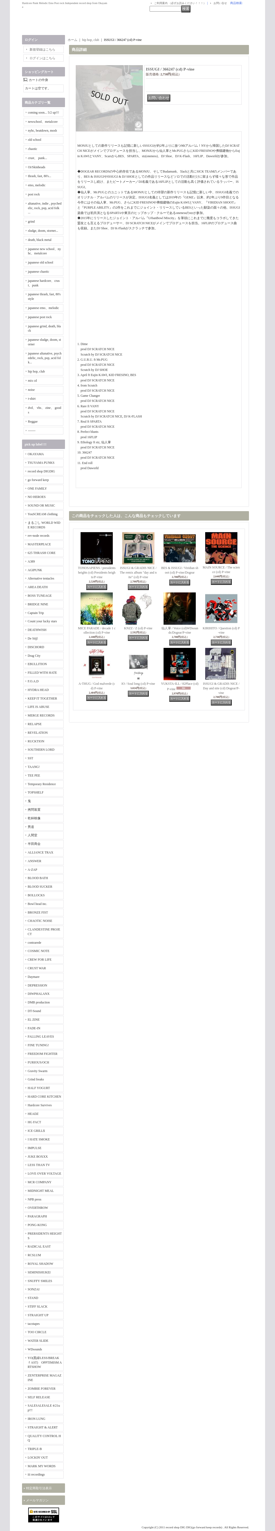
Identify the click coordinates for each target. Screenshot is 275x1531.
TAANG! (34, 767)
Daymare (33, 977)
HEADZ (33, 1114)
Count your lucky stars (42, 621)
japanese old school (40, 262)
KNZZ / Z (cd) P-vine (138, 628)
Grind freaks (36, 1079)
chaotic (32, 149)
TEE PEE (34, 775)
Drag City (34, 656)
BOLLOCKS (36, 895)
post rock (34, 194)
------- (31, 431)
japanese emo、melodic (43, 308)
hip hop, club (36, 371)
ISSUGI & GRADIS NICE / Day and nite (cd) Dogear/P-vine (221, 688)
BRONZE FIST (38, 912)
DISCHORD (36, 647)
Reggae (33, 421)
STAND (33, 1298)
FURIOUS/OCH (38, 1062)
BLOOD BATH (38, 878)
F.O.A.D (33, 681)
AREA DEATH (38, 587)
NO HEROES (37, 497)
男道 (31, 827)
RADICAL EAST (39, 1246)
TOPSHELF (36, 792)
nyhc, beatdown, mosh (42, 130)
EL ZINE (34, 1019)
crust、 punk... (37, 158)
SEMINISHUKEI (39, 1272)
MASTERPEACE (39, 544)
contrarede (34, 942)
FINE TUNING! (38, 1045)
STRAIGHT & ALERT (43, 1427)
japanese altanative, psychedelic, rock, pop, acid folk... (44, 358)
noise (31, 390)
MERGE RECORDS (41, 715)
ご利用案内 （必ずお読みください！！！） (180, 3)
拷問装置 (34, 810)
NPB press (34, 1199)
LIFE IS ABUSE (38, 707)
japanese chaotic (38, 271)
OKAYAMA (36, 454)
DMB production (39, 1002)
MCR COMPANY (40, 1182)
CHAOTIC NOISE (40, 921)
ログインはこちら (42, 58)
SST (30, 758)
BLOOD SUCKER (40, 887)
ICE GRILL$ (36, 1131)
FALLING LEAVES (41, 1036)
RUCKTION (36, 741)
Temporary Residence (42, 784)
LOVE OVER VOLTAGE (44, 1173)
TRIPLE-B (35, 1449)
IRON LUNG (36, 1419)
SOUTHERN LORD (41, 750)
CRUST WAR (37, 968)
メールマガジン (37, 1500)
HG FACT (34, 1122)
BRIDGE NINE (38, 604)
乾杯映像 (34, 818)
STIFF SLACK (38, 1306)
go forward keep (38, 480)
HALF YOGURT (39, 1088)
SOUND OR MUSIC (41, 505)
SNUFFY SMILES (40, 1281)
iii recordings (36, 1474)
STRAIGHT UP (38, 1315)
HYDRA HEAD (38, 690)
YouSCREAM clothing (42, 514)
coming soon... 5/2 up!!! (43, 112)
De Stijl (33, 638)
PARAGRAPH (37, 1216)
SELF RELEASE (39, 1397)
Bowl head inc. (37, 904)
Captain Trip (36, 613)
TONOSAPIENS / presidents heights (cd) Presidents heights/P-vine (96, 572)
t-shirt (32, 399)
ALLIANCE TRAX (40, 852)
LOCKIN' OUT (38, 1457)
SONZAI (33, 1289)
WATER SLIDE (38, 1341)
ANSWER (34, 861)
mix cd (32, 380)
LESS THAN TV (39, 1165)
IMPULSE (34, 1148)
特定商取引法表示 (39, 1488)
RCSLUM (34, 1255)
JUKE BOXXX (38, 1156)
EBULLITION (37, 664)
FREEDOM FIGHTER (42, 1054)
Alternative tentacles (41, 578)
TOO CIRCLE (37, 1332)
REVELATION (38, 733)
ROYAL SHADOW (40, 1264)
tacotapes (34, 1324)
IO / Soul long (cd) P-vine (138, 684)
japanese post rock (40, 317)
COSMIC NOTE (38, 951)
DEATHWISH (37, 630)
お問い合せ (220, 3)
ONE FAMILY (37, 488)
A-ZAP (32, 870)
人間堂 (32, 835)
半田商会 (34, 844)
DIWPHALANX (38, 994)
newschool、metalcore (43, 122)
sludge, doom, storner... (43, 231)
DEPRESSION (37, 985)
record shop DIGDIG (41, 471)
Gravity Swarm (38, 1071)
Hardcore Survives (40, 1105)
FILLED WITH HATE (42, 673)
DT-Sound (34, 1011)
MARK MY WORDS (42, 1466)
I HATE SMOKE (39, 1139)
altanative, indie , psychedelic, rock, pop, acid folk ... (44, 208)
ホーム (72, 40)
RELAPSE (35, 724)
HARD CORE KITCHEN (44, 1096)
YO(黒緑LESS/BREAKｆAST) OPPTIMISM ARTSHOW (45, 1362)
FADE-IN (34, 1028)
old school (34, 140)
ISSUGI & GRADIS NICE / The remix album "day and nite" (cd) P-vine (138, 572)
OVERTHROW (38, 1208)
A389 (31, 561)
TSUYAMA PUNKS (41, 463)
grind (31, 221)
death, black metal (40, 240)
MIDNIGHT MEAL (41, 1191)
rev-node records (38, 536)
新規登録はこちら (42, 49)
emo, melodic (36, 185)
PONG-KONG (37, 1225)
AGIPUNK (35, 570)
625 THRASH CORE (42, 553)
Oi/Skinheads (36, 167)
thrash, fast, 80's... (39, 176)
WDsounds (35, 1349)
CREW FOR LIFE (40, 959)
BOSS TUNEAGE (40, 596)
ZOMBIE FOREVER (42, 1388)
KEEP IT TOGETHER (42, 698)
